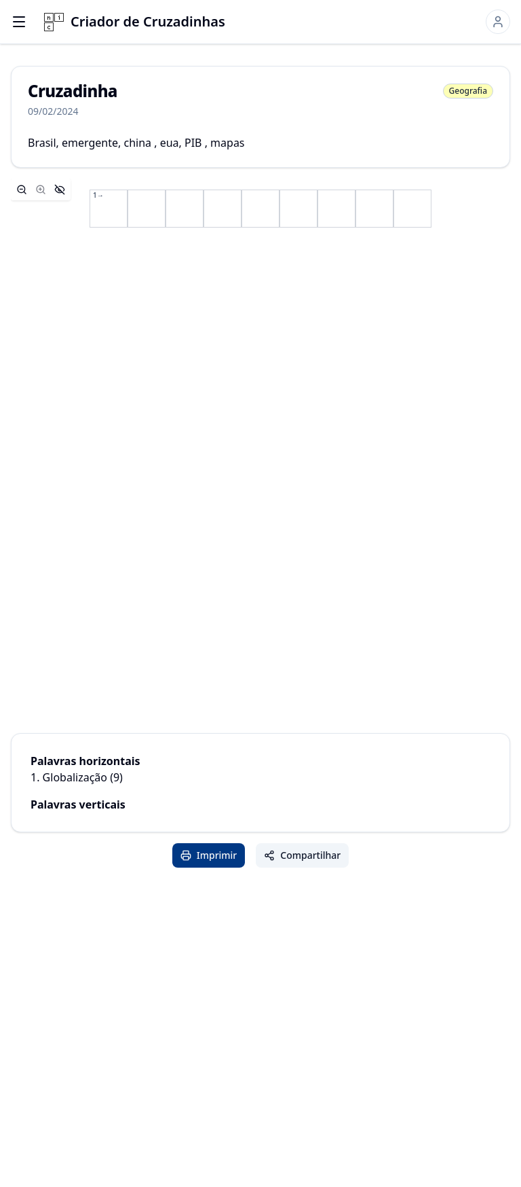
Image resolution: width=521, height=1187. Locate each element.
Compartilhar (302, 855)
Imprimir (208, 855)
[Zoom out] (22, 189)
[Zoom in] (41, 189)
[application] (260, 209)
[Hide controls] (60, 189)
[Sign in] (498, 22)
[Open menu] (19, 21)
